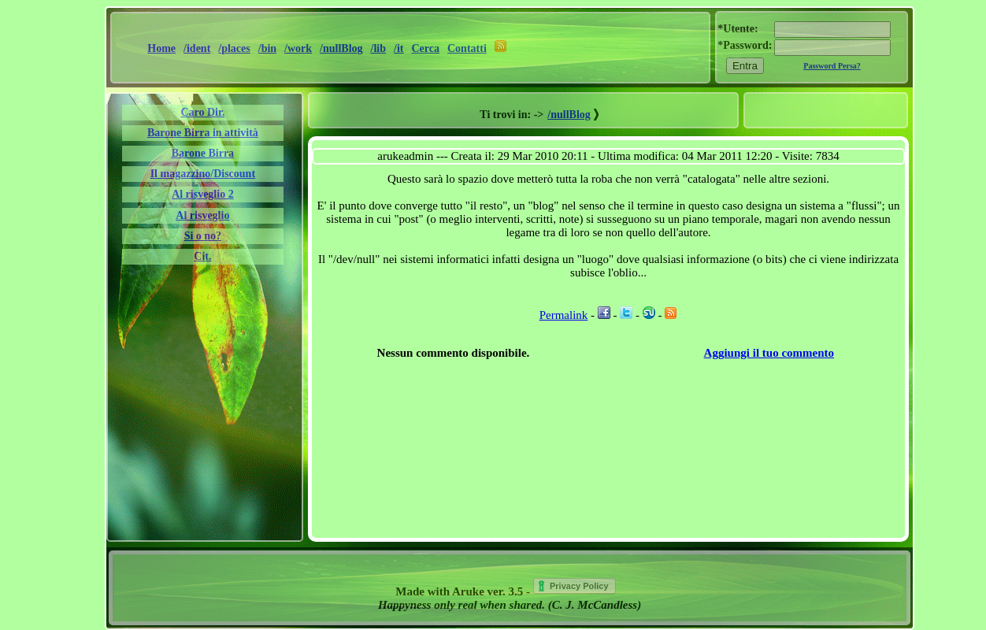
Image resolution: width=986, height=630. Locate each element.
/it (398, 48)
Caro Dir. (202, 112)
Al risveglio (202, 215)
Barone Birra (203, 153)
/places (234, 48)
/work (298, 48)
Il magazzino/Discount (202, 174)
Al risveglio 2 (203, 194)
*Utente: (737, 29)
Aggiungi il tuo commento (769, 352)
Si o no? (202, 236)
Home (161, 48)
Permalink (563, 315)
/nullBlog (341, 48)
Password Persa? (832, 65)
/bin (267, 48)
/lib (378, 48)
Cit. (202, 256)
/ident (196, 48)
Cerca (426, 48)
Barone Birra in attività (202, 133)
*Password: (744, 45)
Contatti (467, 48)
